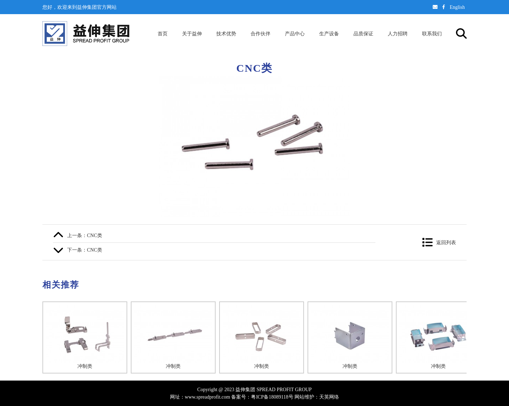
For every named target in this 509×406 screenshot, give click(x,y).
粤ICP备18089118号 (272, 396)
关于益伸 (192, 33)
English (457, 7)
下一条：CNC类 (84, 249)
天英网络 (329, 396)
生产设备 (329, 33)
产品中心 (295, 33)
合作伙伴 (260, 33)
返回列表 (446, 242)
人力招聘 (398, 33)
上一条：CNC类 (84, 235)
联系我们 (432, 33)
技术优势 (226, 33)
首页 (163, 33)
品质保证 (363, 33)
